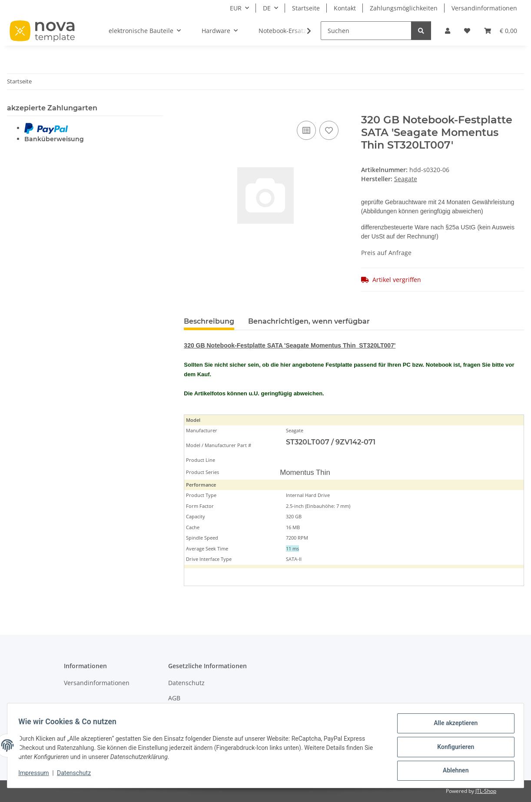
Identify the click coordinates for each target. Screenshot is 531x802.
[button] (447, 31)
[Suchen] (366, 30)
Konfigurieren (452, 748)
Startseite (306, 8)
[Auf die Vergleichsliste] (306, 130)
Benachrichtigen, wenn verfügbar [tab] (309, 321)
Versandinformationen (484, 8)
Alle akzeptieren (453, 725)
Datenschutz (77, 775)
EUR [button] (236, 8)
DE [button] (267, 8)
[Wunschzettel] (467, 31)
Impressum (36, 775)
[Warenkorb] (500, 31)
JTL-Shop (485, 791)
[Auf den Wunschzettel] (329, 130)
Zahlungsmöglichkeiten (404, 8)
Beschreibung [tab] (209, 321)
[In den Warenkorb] (191, 109)
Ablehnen (452, 771)
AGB (174, 698)
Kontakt (345, 8)
